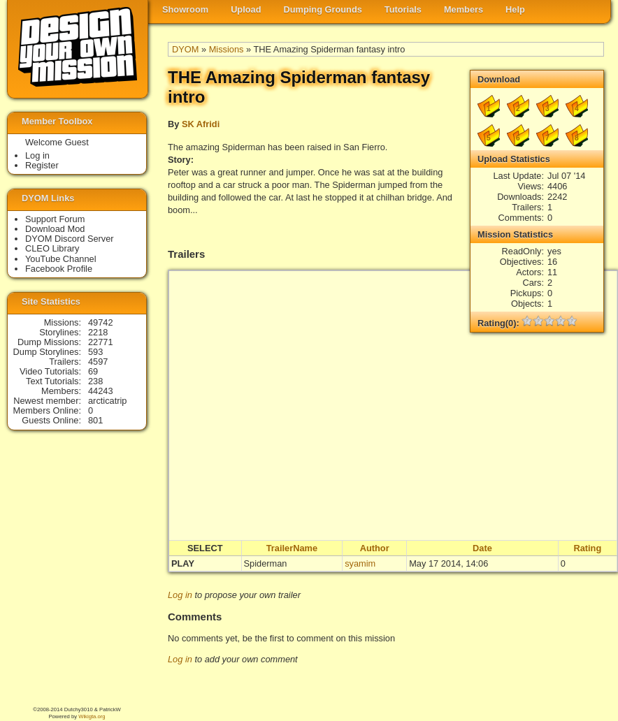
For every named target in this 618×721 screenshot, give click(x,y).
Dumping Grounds (323, 9)
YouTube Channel (60, 259)
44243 (100, 391)
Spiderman (265, 563)
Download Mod (55, 229)
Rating (587, 548)
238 (95, 381)
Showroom (185, 9)
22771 (100, 342)
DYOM (185, 49)
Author (374, 548)
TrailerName (291, 548)
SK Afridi (201, 124)
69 (93, 371)
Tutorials (403, 9)
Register (42, 165)
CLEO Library (52, 248)
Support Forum (55, 219)
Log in (180, 595)
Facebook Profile (58, 268)
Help (515, 9)
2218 (98, 332)
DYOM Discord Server (69, 238)
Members (463, 9)
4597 (98, 361)
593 (95, 352)
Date (482, 548)
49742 (100, 322)
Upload (246, 9)
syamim (360, 563)
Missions (226, 49)
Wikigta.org (91, 716)
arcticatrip (107, 400)
